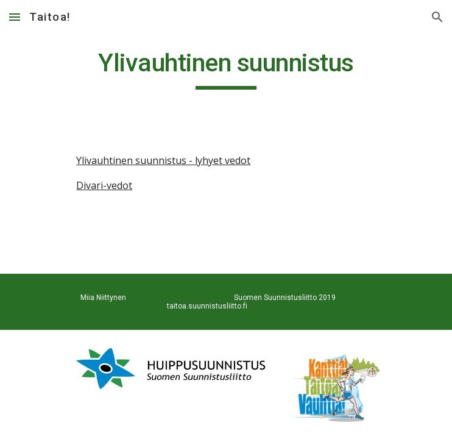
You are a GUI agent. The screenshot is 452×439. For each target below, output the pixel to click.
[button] (14, 17)
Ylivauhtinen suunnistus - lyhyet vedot (163, 160)
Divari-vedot (104, 185)
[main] (225, 68)
